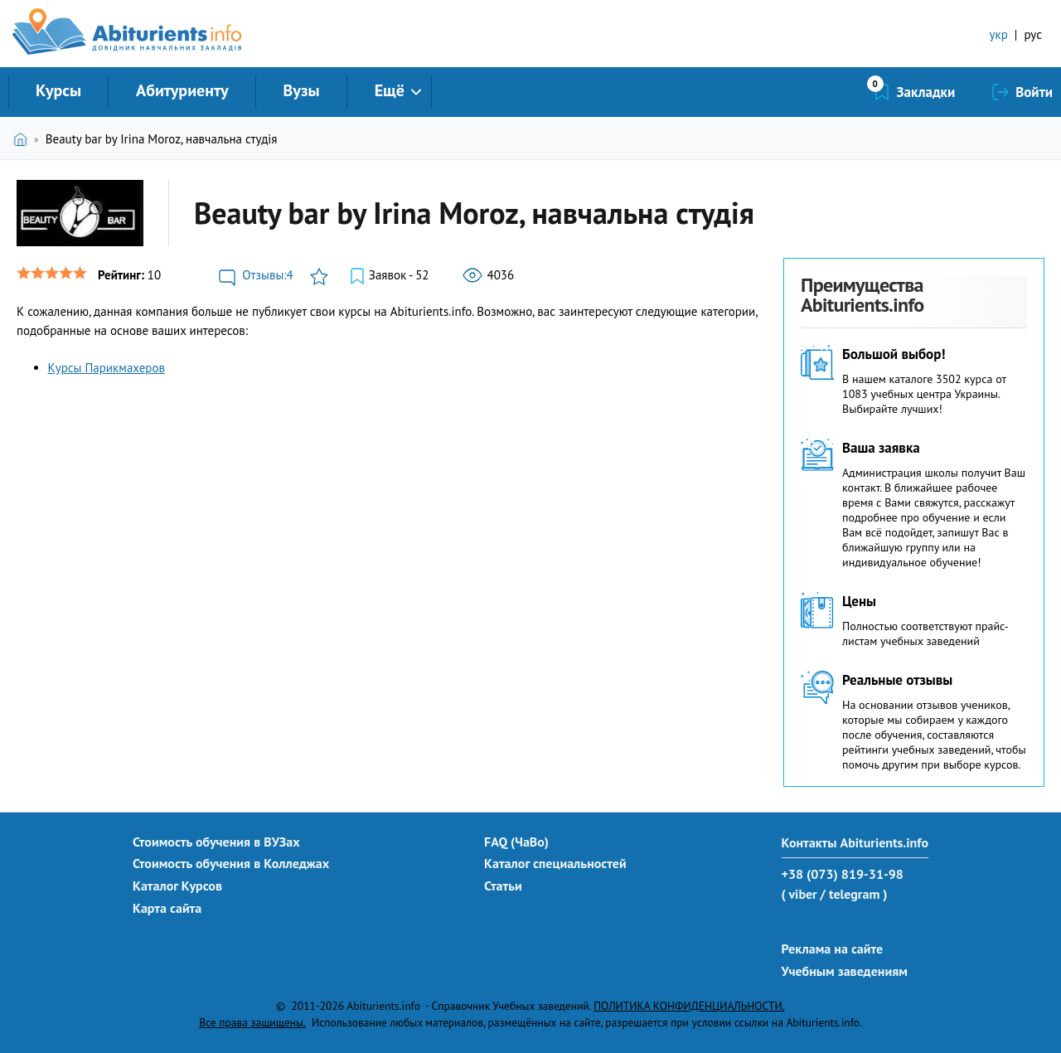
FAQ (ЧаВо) (516, 841)
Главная (23, 139)
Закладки (926, 92)
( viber (799, 894)
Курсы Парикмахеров (107, 368)
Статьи (503, 885)
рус (1033, 34)
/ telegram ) (853, 894)
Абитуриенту (182, 90)
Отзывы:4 (267, 275)
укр (999, 34)
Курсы (58, 90)
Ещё (390, 90)
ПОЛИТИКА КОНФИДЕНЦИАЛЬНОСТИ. (688, 1005)
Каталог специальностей (555, 863)
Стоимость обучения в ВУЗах (216, 841)
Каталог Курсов (177, 885)
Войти (1034, 92)
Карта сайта (167, 908)
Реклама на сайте (833, 948)
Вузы (301, 90)
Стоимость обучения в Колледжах (231, 863)
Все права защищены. (252, 1022)
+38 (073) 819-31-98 (843, 874)
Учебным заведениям (845, 971)
